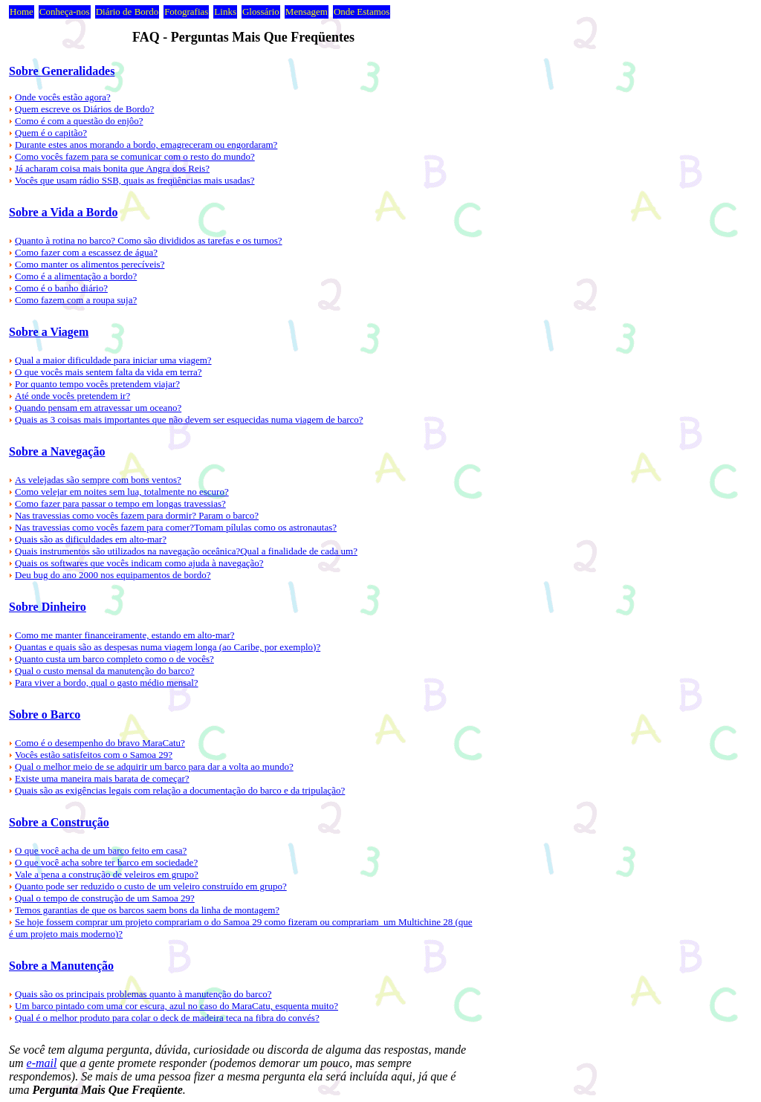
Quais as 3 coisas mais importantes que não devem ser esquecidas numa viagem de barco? (189, 419)
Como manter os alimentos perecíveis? (89, 264)
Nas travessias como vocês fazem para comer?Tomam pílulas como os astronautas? (176, 527)
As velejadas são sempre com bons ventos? (98, 479)
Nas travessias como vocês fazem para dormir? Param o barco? (137, 515)
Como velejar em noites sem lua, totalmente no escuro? (122, 491)
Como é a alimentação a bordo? (76, 276)
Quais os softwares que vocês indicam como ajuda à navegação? (139, 562)
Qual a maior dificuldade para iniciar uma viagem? (113, 360)
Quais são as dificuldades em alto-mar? (90, 539)
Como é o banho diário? (61, 288)
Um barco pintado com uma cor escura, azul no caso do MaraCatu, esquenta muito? (176, 1005)
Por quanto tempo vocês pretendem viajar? (97, 383)
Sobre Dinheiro (47, 606)
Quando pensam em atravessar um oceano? (98, 407)
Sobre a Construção (59, 822)
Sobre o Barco (44, 714)
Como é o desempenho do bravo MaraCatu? (100, 742)
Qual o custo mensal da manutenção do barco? (105, 670)
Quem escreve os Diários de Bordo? (84, 108)
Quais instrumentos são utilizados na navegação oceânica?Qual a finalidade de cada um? (186, 551)
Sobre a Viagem (48, 331)
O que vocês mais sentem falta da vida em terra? (108, 371)
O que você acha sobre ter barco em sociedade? (106, 862)
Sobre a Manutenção (61, 965)
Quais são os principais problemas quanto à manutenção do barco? (143, 993)
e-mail (42, 1063)
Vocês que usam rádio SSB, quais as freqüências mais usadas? (135, 180)
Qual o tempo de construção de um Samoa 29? (105, 898)
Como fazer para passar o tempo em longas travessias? (120, 503)
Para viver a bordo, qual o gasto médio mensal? (106, 682)
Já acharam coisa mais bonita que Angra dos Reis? (112, 168)
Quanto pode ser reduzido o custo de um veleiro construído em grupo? (151, 886)
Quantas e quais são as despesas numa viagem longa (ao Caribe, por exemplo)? (167, 646)
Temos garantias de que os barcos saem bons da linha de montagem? (147, 909)
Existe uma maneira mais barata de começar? (102, 778)
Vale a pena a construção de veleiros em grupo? (106, 874)
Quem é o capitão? (51, 132)
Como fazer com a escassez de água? (86, 252)
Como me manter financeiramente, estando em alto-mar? (125, 635)
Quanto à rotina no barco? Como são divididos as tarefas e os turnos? (148, 240)
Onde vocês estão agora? (63, 97)
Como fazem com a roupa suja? (76, 299)
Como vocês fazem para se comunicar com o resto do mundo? (135, 156)
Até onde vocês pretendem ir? (72, 395)
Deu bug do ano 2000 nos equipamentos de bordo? (113, 574)
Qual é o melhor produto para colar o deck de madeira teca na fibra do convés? (167, 1017)
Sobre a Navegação (57, 451)
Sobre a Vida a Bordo (63, 212)
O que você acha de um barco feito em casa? (101, 850)
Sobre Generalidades (61, 71)
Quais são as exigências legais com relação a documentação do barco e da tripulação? (180, 790)
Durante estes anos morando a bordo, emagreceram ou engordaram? (146, 144)
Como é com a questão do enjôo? (79, 120)
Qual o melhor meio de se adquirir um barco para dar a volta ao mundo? (154, 766)
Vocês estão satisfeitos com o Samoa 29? (93, 754)
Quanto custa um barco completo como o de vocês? (114, 658)
